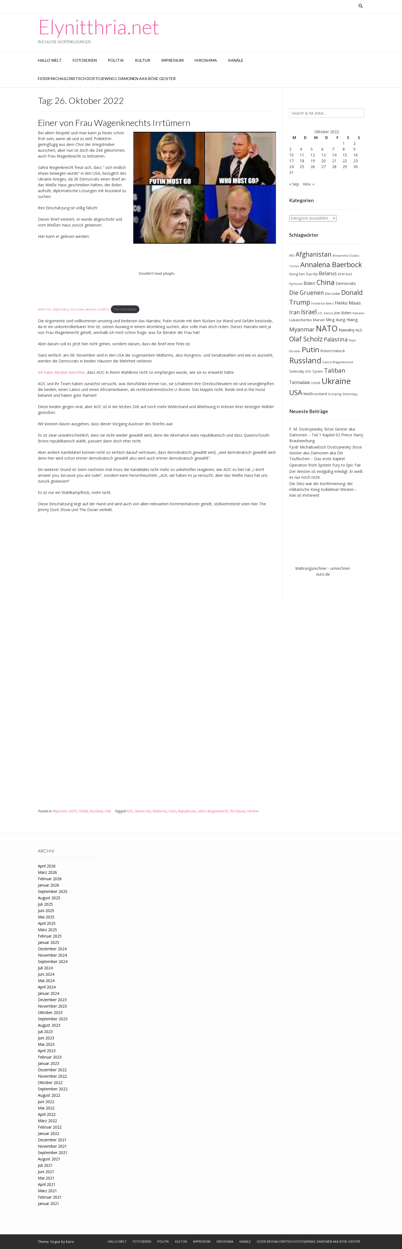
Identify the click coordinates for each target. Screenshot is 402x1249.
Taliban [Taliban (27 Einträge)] (334, 370)
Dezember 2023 (52, 999)
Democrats (143, 811)
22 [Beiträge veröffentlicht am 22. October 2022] (345, 160)
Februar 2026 (50, 878)
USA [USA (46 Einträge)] (295, 392)
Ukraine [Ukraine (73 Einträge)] (336, 381)
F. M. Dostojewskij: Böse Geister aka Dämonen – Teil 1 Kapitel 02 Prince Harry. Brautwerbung (326, 434)
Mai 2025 (46, 917)
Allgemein (59, 811)
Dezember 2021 (52, 1139)
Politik (116, 60)
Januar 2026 (48, 885)
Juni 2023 (46, 1038)
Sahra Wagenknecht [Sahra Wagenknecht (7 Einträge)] (337, 362)
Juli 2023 (45, 1031)
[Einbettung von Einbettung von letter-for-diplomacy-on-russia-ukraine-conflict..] (157, 273)
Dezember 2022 (52, 1069)
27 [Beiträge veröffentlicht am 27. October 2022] (323, 166)
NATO (73, 811)
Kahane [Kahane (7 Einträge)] (358, 313)
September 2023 (52, 1018)
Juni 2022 (46, 1101)
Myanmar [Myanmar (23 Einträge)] (302, 329)
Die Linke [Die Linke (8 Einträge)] (332, 293)
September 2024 (52, 961)
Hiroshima (206, 60)
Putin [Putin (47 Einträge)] (310, 349)
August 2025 (49, 897)
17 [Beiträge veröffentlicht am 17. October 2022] (291, 160)
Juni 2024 (46, 974)
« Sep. (294, 184)
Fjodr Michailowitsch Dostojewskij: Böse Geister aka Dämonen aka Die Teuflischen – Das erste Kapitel (325, 452)
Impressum (172, 60)
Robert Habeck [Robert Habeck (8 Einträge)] (332, 351)
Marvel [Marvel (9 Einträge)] (319, 319)
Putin (172, 811)
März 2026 (47, 872)
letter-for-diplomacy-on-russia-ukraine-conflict (73, 309)
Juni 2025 (46, 910)
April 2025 (47, 923)
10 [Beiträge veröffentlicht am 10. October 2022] (291, 155)
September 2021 (52, 1152)
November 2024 (52, 955)
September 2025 (52, 891)
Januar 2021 (48, 1203)
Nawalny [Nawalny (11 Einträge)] (346, 330)
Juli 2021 (45, 1165)
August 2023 (49, 1025)
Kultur (142, 60)
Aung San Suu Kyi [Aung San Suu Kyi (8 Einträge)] (303, 274)
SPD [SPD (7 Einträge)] (308, 371)
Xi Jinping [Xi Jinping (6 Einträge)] (334, 394)
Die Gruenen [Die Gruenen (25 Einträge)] (306, 293)
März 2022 (47, 1120)
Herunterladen (125, 309)
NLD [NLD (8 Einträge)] (359, 330)
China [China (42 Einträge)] (325, 282)
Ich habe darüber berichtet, (62, 372)
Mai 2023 (46, 1044)
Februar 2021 (50, 1197)
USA (108, 811)
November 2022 (52, 1076)
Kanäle (235, 60)
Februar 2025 (50, 936)
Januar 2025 (48, 942)
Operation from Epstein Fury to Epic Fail (325, 465)
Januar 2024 (48, 993)
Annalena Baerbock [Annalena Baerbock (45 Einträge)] (331, 264)
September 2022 (52, 1088)
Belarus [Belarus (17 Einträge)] (328, 273)
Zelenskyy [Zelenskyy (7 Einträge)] (349, 394)
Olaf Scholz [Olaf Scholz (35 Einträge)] (306, 338)
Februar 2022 (50, 1127)
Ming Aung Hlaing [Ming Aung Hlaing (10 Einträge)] (342, 319)
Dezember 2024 (52, 948)
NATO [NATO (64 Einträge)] (327, 328)
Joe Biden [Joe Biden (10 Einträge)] (342, 312)
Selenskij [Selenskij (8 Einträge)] (296, 371)
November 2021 (52, 1146)
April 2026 (47, 866)
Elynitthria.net (98, 27)
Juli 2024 (45, 967)
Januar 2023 (48, 1063)
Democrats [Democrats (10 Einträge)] (346, 283)
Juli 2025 (45, 904)
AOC (130, 811)
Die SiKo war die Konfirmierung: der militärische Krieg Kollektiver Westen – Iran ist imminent (323, 489)
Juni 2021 (46, 1171)
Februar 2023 (50, 1057)
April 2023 (47, 1050)
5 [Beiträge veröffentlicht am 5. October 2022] (311, 149)
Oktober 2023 (50, 1012)
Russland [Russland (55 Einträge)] (305, 360)
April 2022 (47, 1114)
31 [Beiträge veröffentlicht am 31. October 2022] (291, 172)
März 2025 (47, 929)
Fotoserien (85, 60)
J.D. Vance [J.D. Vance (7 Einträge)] (325, 313)
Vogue (55, 1241)
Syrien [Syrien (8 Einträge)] (317, 371)
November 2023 (52, 1006)
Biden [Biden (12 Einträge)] (309, 283)
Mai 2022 (46, 1108)
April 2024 (47, 987)
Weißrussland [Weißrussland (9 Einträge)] (315, 393)
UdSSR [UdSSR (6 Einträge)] (315, 383)
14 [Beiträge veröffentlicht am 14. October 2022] (334, 155)
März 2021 (47, 1190)
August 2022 (49, 1095)
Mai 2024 (46, 980)
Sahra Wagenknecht (213, 811)
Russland (96, 811)
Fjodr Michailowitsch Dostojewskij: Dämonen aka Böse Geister (107, 78)
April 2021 (47, 1184)
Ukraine (253, 811)
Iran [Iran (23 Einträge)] (294, 312)
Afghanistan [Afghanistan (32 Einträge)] (313, 254)
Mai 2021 (46, 1178)
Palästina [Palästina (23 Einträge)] (336, 339)
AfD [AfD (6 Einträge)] (291, 255)
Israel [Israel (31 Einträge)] (309, 312)
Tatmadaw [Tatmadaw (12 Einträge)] (299, 382)
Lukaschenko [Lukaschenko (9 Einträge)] (300, 319)
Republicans (187, 811)
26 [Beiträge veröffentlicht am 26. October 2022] (312, 166)
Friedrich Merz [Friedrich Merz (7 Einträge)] (322, 303)
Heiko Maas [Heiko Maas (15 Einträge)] (348, 303)
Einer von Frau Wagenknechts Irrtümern (114, 122)
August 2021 (49, 1159)
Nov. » (308, 184)
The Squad (237, 811)
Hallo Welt (50, 60)
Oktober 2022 (50, 1082)
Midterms (160, 811)
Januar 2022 (48, 1133)
